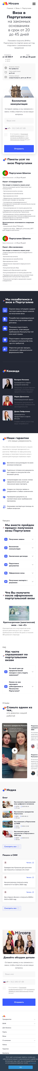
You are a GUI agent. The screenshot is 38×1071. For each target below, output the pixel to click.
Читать (30, 863)
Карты (5, 1032)
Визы (4, 1036)
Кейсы (5, 1045)
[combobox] (8, 128)
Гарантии (6, 1049)
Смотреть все (11, 846)
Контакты (6, 1053)
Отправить (19, 148)
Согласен (32, 1063)
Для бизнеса (7, 1028)
